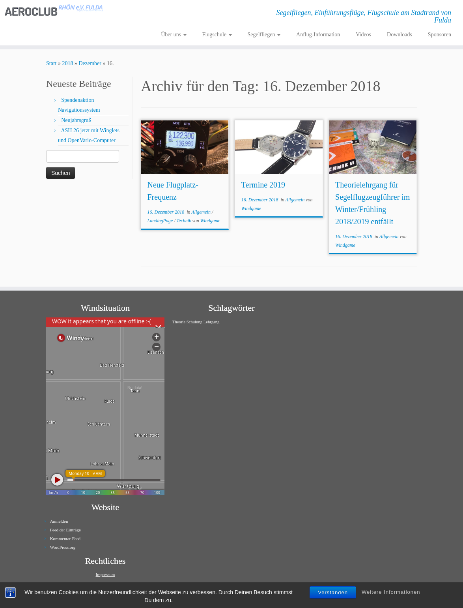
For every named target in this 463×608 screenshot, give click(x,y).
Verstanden (333, 592)
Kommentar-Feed (65, 538)
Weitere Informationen (391, 592)
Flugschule (217, 35)
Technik (184, 220)
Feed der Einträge (65, 529)
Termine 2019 (263, 184)
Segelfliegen (264, 35)
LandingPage (160, 220)
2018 (67, 63)
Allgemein (201, 212)
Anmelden (59, 521)
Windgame (210, 220)
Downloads (399, 35)
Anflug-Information (318, 35)
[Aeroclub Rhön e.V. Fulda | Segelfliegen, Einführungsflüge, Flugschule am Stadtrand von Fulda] (54, 10)
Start (51, 63)
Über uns (173, 35)
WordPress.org (63, 547)
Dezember (89, 63)
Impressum (105, 574)
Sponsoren (439, 35)
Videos (363, 35)
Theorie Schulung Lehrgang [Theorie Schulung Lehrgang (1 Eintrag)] (195, 322)
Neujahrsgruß (76, 120)
